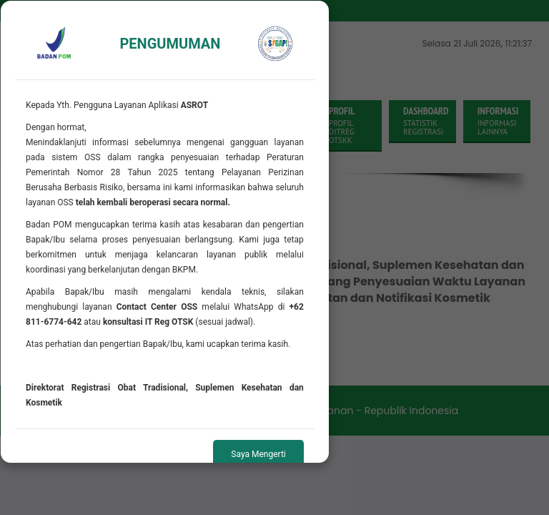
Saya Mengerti (258, 454)
